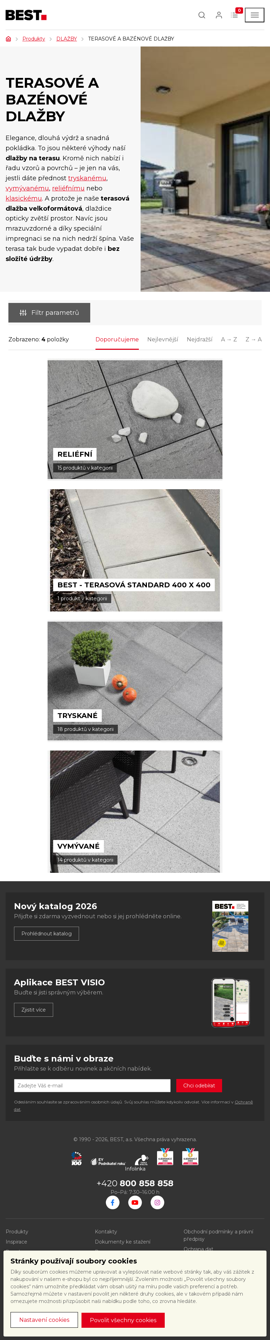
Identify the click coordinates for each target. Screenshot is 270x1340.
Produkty (33, 39)
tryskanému (87, 178)
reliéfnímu (68, 188)
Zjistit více (33, 1010)
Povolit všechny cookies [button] (123, 1320)
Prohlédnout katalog (46, 933)
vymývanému (27, 188)
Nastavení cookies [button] (44, 1320)
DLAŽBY (66, 39)
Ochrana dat (198, 1249)
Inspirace (16, 1242)
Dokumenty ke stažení (122, 1242)
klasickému (24, 198)
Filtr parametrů (49, 313)
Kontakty (106, 1232)
